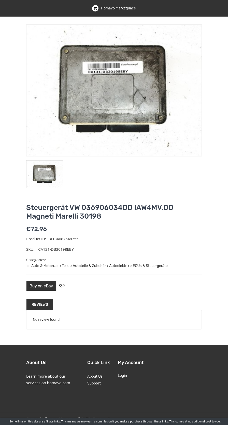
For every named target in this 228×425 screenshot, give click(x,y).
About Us (95, 376)
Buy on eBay (41, 286)
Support (94, 383)
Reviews (40, 304)
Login (122, 376)
